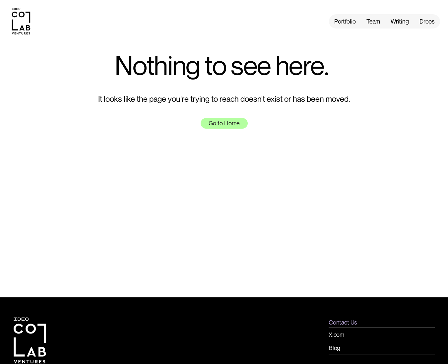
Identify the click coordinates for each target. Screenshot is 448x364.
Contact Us (343, 322)
